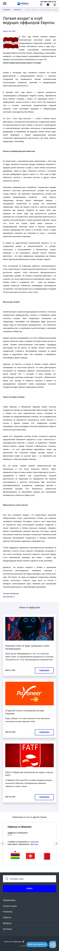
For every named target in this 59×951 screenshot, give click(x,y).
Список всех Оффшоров (14, 942)
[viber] (41, 5)
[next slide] (56, 843)
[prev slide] (3, 843)
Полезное (7, 912)
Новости (7, 917)
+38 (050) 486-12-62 (48, 2)
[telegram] (48, 5)
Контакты (7, 929)
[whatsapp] (55, 5)
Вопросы (7, 923)
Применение (9, 900)
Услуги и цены (10, 906)
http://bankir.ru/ (9, 597)
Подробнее (44, 670)
